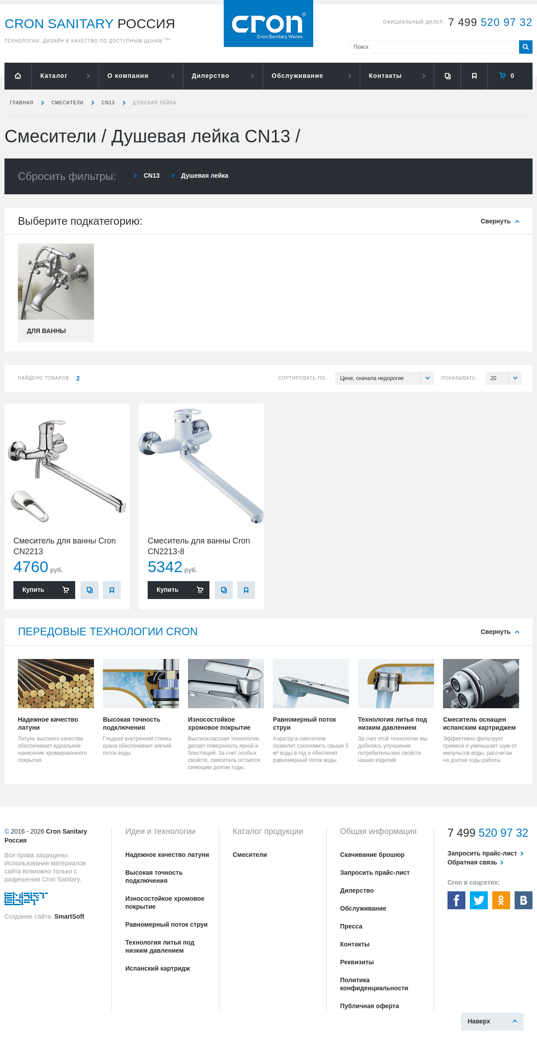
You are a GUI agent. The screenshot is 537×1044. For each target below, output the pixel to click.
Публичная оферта (369, 1006)
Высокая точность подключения (154, 876)
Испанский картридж (157, 968)
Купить (33, 589)
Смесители (67, 102)
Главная (22, 102)
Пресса (351, 926)
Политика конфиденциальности (374, 984)
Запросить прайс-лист (375, 872)
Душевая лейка (155, 102)
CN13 (108, 102)
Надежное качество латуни (167, 854)
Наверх (479, 1021)
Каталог (54, 75)
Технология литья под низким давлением (159, 946)
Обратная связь (472, 862)
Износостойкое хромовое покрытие (165, 902)
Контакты (385, 75)
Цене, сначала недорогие (387, 378)
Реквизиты (357, 962)
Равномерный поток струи (166, 924)
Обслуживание (297, 75)
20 (506, 378)
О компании (128, 75)
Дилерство (211, 75)
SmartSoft (69, 916)
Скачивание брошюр (372, 854)
